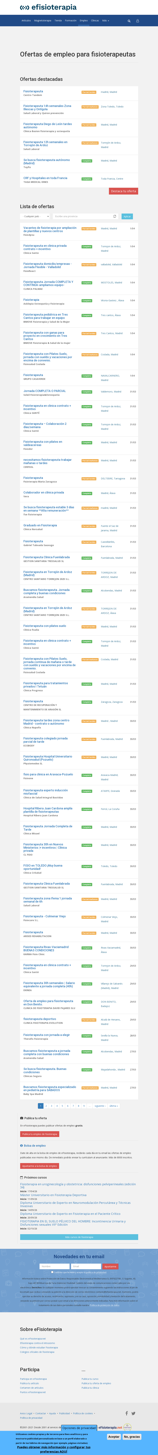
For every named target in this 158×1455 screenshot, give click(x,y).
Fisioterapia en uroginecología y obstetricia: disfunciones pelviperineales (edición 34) (78, 1185)
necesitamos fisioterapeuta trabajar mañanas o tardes (47, 461)
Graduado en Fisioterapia (40, 525)
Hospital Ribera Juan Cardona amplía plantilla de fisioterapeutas (47, 810)
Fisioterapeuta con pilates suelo (44, 626)
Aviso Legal (26, 1413)
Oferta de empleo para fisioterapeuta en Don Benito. (48, 1002)
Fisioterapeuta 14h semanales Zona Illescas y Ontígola (47, 107)
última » (114, 1105)
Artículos (26, 20)
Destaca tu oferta (123, 191)
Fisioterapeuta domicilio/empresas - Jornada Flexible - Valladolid (47, 265)
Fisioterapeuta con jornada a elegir (46, 1035)
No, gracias (132, 1436)
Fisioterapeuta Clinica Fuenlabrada (46, 557)
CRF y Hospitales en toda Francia (45, 178)
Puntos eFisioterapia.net (33, 1392)
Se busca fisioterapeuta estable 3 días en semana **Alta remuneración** (48, 508)
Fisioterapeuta (33, 91)
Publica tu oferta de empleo (96, 1383)
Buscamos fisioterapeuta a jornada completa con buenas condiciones (46, 1052)
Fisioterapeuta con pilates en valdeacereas (42, 443)
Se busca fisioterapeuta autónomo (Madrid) (46, 161)
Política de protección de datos (104, 1305)
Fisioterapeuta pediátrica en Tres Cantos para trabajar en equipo (45, 316)
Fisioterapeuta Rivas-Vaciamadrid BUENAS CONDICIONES (46, 948)
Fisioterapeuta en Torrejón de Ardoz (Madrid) (47, 573)
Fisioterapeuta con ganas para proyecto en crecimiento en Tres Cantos (45, 336)
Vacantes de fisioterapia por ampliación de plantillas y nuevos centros (49, 229)
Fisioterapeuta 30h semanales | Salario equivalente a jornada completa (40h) (49, 984)
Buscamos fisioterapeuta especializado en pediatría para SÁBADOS (49, 1088)
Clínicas (95, 20)
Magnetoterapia (42, 20)
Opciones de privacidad (79, 1428)
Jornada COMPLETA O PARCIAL (44, 391)
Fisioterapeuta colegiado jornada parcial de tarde (45, 740)
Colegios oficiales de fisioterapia (37, 1351)
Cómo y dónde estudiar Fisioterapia (39, 1347)
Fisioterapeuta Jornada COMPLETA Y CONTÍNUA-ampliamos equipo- (48, 283)
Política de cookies (83, 1413)
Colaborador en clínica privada (43, 492)
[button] (138, 20)
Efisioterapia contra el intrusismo (37, 1343)
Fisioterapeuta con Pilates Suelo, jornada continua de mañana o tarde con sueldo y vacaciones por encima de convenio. (49, 663)
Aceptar (113, 1436)
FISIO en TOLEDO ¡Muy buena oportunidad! (42, 867)
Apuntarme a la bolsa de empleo (39, 1166)
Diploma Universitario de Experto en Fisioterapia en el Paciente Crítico (70, 1214)
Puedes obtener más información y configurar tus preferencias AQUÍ (53, 1449)
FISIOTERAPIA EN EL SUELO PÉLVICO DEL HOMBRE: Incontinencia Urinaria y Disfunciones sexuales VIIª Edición (73, 1222)
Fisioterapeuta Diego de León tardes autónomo (47, 125)
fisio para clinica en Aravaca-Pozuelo (48, 774)
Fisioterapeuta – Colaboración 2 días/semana (44, 425)
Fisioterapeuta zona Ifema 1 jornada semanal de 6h (47, 900)
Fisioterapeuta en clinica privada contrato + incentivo (45, 247)
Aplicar (127, 216)
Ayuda (52, 1413)
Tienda (58, 20)
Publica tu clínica (90, 1387)
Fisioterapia (31, 299)
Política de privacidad (31, 1417)
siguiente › (100, 1105)
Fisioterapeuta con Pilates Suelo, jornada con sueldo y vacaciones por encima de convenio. (47, 357)
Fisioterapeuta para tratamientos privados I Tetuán (45, 684)
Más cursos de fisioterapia (79, 1237)
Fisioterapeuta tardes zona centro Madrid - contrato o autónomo (46, 722)
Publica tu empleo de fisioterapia (39, 1134)
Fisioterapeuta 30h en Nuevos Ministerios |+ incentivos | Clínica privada (45, 848)
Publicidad (64, 1413)
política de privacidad (96, 1272)
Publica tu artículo (29, 1383)
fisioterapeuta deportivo (39, 1019)
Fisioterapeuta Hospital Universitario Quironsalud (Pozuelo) (47, 758)
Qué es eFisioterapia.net (33, 1338)
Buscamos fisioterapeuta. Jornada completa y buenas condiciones (46, 591)
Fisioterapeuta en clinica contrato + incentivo (47, 407)
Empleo (84, 20)
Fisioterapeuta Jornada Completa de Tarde (47, 828)
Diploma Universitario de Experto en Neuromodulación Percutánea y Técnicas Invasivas (75, 1204)
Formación (70, 20)
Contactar (40, 1413)
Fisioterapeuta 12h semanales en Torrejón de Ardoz (45, 143)
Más (105, 20)
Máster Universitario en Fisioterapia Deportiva (53, 1195)
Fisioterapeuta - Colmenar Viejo (44, 916)
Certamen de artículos (31, 1387)
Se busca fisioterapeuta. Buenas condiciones (44, 1070)
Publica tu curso (90, 1378)
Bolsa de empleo (33, 1145)
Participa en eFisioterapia (33, 1378)
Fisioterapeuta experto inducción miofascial (45, 792)
